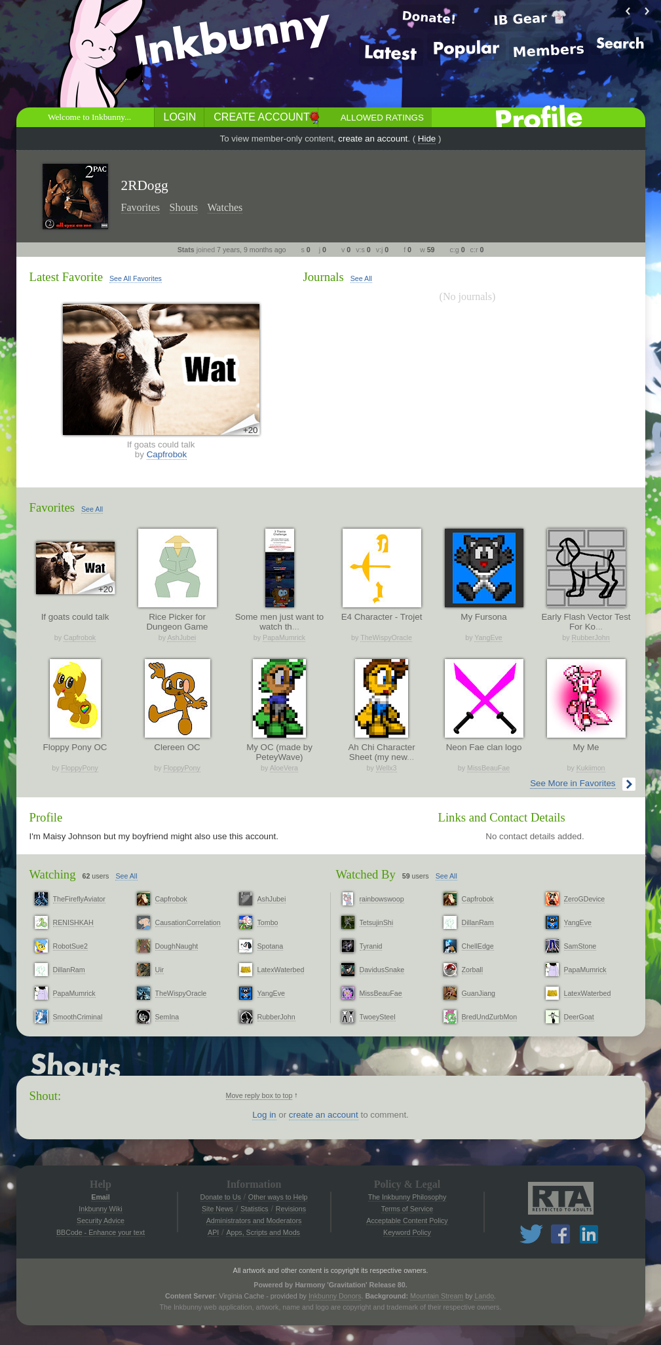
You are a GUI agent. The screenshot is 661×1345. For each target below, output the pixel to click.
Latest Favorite (66, 277)
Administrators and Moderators (254, 1220)
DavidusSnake (382, 970)
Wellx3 (386, 768)
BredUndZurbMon (490, 1017)
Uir (159, 970)
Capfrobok (167, 454)
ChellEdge (478, 946)
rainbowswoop (382, 899)
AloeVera (284, 768)
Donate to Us (220, 1197)
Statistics (254, 1209)
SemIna (167, 1017)
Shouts (184, 207)
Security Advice (100, 1220)
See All (361, 278)
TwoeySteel (378, 1017)
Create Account (261, 117)
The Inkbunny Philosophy (407, 1197)
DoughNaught (176, 946)
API (213, 1232)
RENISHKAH (73, 922)
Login (180, 117)
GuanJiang (479, 993)
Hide (427, 138)
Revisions (291, 1209)
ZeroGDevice (584, 899)
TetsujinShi (377, 922)
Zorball (472, 970)
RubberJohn (591, 637)
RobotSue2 (70, 946)
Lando (484, 1296)
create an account (372, 138)
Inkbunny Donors (335, 1296)
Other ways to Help (278, 1197)
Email (100, 1197)
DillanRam (69, 970)
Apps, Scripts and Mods (263, 1232)
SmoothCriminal (78, 1017)
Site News (217, 1209)
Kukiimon (590, 768)
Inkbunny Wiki (100, 1209)
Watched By (366, 874)
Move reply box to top (259, 1095)
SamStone (580, 946)
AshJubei (181, 637)
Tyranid (371, 946)
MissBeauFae (488, 768)
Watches (225, 207)
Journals (323, 277)
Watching (52, 874)
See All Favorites (135, 278)
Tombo (267, 922)
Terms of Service (407, 1209)
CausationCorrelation (188, 922)
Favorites (141, 207)
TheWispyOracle (386, 637)
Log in (264, 1115)
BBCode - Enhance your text (100, 1232)
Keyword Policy (407, 1232)
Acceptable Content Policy (406, 1220)
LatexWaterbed (281, 970)
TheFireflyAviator (79, 899)
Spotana (270, 946)
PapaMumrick (284, 637)
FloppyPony (79, 768)
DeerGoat (579, 1017)
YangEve (488, 637)
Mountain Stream (436, 1296)
